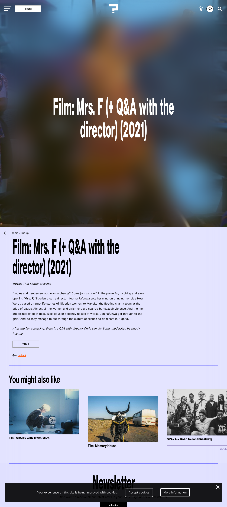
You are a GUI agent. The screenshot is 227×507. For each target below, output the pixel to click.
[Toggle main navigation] (7, 8)
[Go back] (7, 233)
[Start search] (219, 9)
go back (19, 355)
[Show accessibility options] (201, 9)
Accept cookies (139, 492)
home (14, 233)
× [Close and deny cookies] (218, 486)
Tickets (28, 8)
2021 (25, 344)
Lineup (25, 233)
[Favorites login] (209, 8)
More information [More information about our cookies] (175, 492)
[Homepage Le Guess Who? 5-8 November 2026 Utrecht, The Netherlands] (113, 8)
